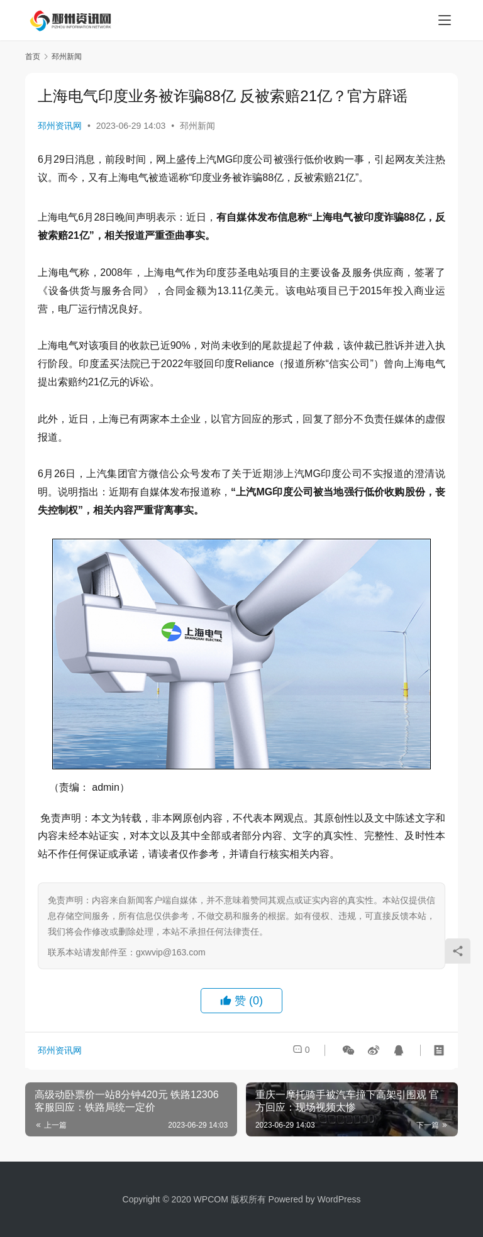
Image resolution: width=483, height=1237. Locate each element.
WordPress (338, 1199)
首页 (32, 56)
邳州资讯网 (60, 126)
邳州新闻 (197, 126)
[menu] (444, 20)
